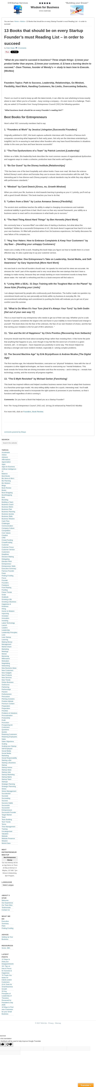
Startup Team (6, 779)
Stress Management (9, 791)
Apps (4, 464)
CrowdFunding (7, 542)
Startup (4, 765)
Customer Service (8, 549)
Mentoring (5, 656)
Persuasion (6, 696)
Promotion (5, 723)
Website (5, 836)
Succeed (5, 796)
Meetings (5, 651)
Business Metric (7, 507)
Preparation (6, 706)
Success (5, 801)
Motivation (5, 661)
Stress (4, 789)
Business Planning (8, 512)
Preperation (6, 708)
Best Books (6, 476)
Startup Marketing (8, 774)
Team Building (7, 819)
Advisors (5, 457)
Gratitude (5, 597)
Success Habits (7, 803)
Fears (4, 573)
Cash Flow (5, 521)
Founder (5, 580)
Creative (5, 535)
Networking (6, 666)
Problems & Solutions (9, 713)
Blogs (4, 485)
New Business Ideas (9, 668)
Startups (5, 782)
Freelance (5, 585)
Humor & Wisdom (8, 611)
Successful (6, 805)
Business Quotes (8, 514)
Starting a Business (9, 763)
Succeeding (6, 798)
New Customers (7, 670)
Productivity (6, 718)
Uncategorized (7, 831)
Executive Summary (9, 568)
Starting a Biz (6, 760)
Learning (5, 640)
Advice (22, 21)
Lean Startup (6, 637)
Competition (6, 531)
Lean (3, 635)
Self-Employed (7, 749)
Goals (4, 595)
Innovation (5, 618)
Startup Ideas (6, 770)
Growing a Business (9, 602)
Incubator (5, 616)
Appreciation (6, 462)
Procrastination (7, 715)
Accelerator (6, 452)
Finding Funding (7, 576)
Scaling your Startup (9, 746)
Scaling (4, 744)
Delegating (6, 559)
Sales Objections (8, 741)
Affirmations (6, 459)
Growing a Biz (7, 599)
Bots (3, 497)
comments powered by (15, 432)
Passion (5, 692)
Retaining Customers (9, 734)
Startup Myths (7, 777)
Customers (6, 552)
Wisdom (5, 841)
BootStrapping (7, 495)
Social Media (6, 751)
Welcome (5, 900)
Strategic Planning (8, 784)
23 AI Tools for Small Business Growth (7, 986)
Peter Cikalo (10, 48)
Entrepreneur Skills (9, 566)
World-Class (6, 843)
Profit (4, 720)
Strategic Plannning (9, 786)
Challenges (6, 523)
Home (16, 21)
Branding (5, 500)
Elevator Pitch (7, 561)
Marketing (5, 649)
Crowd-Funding (7, 540)
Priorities (5, 711)
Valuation (5, 834)
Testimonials (6, 907)
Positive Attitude (7, 701)
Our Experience (7, 903)
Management (6, 644)
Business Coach (8, 504)
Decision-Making (8, 557)
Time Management (8, 827)
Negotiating (6, 663)
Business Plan (7, 509)
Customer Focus (8, 547)
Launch (4, 625)
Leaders (5, 628)
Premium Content (8, 704)
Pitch (3, 926)
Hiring (4, 609)
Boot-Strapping (7, 493)
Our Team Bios (7, 905)
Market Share (7, 647)
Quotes (4, 732)
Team (4, 817)
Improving (5, 613)
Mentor (4, 654)
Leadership (6, 630)
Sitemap (58, 1023)
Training (5, 829)
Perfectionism (7, 694)
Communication (7, 526)
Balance (5, 474)
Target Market (7, 815)
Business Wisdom (8, 519)
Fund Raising (6, 587)
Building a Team (7, 502)
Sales (4, 739)
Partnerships (6, 689)
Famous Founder (8, 571)
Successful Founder (9, 812)
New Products (7, 675)
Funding (5, 590)
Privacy (51, 1023)
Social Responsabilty (9, 758)
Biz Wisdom (6, 483)
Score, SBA (6, 948)
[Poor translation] (9, 1044)
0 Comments (22, 48)
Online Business (8, 682)
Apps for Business (8, 467)
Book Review (37, 412)
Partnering (5, 687)
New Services (7, 677)
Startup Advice (7, 767)
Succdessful (6, 793)
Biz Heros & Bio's (8, 478)
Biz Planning (6, 481)
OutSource (6, 685)
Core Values (6, 533)
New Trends (6, 680)
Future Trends (7, 592)
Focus (4, 578)
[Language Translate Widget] (11, 885)
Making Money (7, 642)
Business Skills (7, 516)
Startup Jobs (6, 772)
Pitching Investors (8, 699)
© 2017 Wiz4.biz (41, 1023)
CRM (4, 538)
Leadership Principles (9, 632)
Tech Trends (6, 822)
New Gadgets (7, 673)
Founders (27, 412)
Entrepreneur (6, 564)
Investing (5, 621)
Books (4, 490)
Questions (5, 730)
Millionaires (6, 658)
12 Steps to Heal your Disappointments (8, 961)
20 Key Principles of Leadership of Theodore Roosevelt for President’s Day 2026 (7, 998)
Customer (5, 545)
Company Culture (8, 528)
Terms (4, 824)
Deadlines (5, 554)
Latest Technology (8, 623)
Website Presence (8, 838)
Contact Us (6, 910)
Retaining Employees (9, 737)
